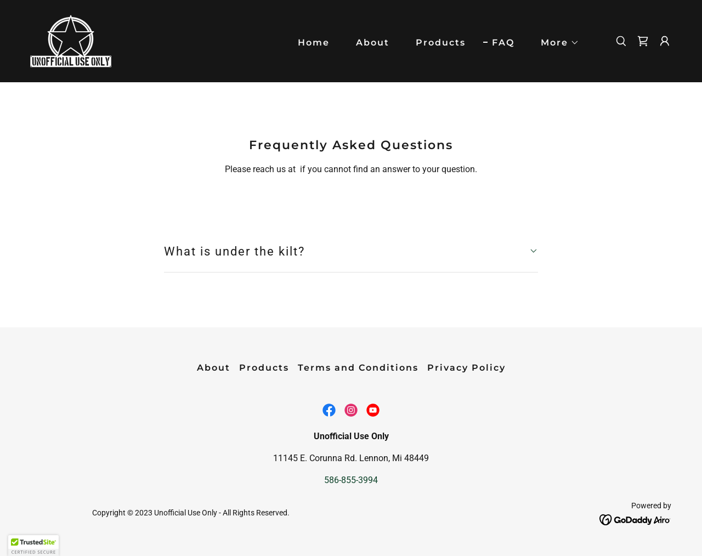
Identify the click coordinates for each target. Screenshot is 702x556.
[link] (71, 40)
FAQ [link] (503, 42)
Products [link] (441, 42)
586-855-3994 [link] (351, 480)
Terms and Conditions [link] (358, 367)
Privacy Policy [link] (466, 367)
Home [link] (314, 42)
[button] (555, 42)
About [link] (372, 42)
